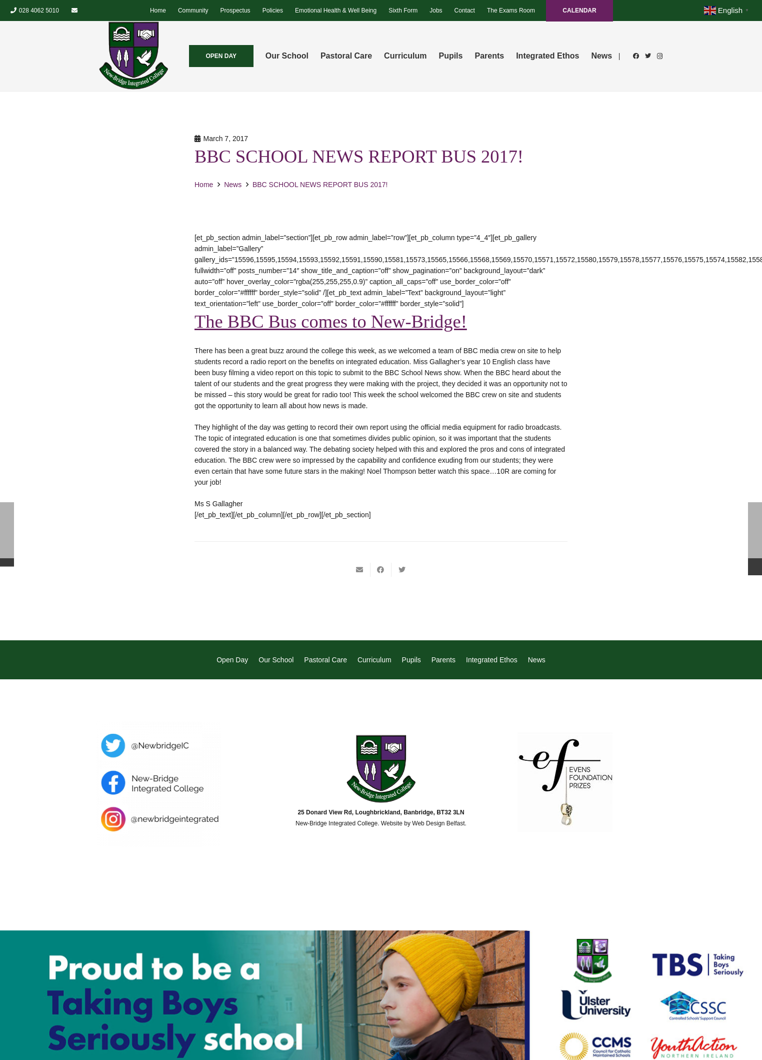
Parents (444, 660)
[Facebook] (636, 56)
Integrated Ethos (492, 660)
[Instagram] (660, 56)
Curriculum (375, 660)
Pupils (411, 660)
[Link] (133, 56)
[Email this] (360, 570)
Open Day (232, 660)
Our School (276, 660)
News (537, 660)
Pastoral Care (325, 660)
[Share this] (381, 570)
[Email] (74, 11)
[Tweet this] (402, 570)
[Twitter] (648, 56)
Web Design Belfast (438, 823)
